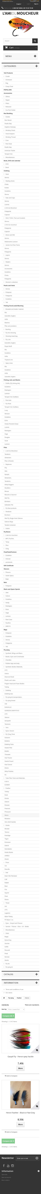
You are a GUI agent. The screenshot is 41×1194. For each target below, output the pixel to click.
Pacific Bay (8, 123)
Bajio (7, 579)
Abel (6, 592)
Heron (6, 815)
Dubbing (8, 690)
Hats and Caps (10, 198)
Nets (5, 582)
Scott (6, 441)
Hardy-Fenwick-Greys (11, 424)
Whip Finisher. (9, 771)
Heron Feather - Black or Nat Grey (20, 1112)
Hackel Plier (8, 748)
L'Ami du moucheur (11, 225)
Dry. (6, 468)
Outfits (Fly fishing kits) (12, 383)
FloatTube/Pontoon (10, 552)
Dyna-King (8, 940)
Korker (7, 187)
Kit (5, 775)
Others (7, 96)
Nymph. (7, 474)
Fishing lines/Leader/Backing (13, 306)
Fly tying (7, 650)
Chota (6, 184)
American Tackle (10, 150)
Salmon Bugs (9, 522)
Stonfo (7, 960)
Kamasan (8, 842)
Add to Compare (11, 1076)
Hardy (7, 602)
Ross (7, 609)
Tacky (7, 542)
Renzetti (7, 950)
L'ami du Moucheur (11, 451)
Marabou (7, 818)
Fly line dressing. (10, 333)
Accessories (8, 93)
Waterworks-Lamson (11, 241)
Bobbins (7, 741)
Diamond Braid (9, 677)
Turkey (7, 791)
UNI (6, 704)
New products (6, 1177)
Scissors (7, 737)
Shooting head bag (11, 336)
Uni (6, 866)
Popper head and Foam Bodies (14, 683)
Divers (7, 768)
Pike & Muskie (9, 461)
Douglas (7, 437)
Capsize (7, 214)
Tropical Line (9, 360)
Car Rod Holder (10, 110)
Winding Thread (10, 137)
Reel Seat (8, 144)
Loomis (7, 204)
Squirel (7, 893)
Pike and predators (11, 326)
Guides (7, 117)
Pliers (7, 103)
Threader (7, 754)
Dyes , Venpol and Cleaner (13, 923)
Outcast (7, 559)
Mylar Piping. (9, 916)
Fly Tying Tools (10, 734)
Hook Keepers (10, 134)
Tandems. (8, 481)
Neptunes (8, 464)
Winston (7, 414)
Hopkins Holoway (10, 127)
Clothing (7, 171)
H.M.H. (7, 781)
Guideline (8, 191)
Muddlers (7, 488)
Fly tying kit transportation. (13, 697)
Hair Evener (8, 764)
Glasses (6, 569)
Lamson (7, 393)
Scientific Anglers (10, 376)
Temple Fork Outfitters (12, 397)
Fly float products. (11, 508)
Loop (6, 410)
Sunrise (7, 943)
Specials (4, 1174)
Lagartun (7, 913)
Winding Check (10, 130)
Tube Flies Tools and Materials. (15, 778)
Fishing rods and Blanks (12, 380)
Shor (7, 545)
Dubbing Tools (9, 744)
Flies (5, 447)
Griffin (6, 947)
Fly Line (7, 339)
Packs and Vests (9, 285)
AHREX (7, 856)
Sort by (4, 1009)
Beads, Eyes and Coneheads (14, 656)
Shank (7, 859)
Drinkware (8, 80)
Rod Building (8, 113)
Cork (7, 140)
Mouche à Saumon (11, 495)
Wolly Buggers (9, 484)
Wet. (6, 471)
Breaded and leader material (14, 309)
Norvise (7, 957)
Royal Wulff (8, 346)
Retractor (8, 107)
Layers (7, 255)
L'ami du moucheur (11, 535)
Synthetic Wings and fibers (13, 653)
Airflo (6, 319)
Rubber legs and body (12, 663)
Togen (6, 839)
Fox (6, 889)
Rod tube (8, 400)
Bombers (7, 501)
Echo (6, 420)
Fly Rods (8, 403)
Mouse (7, 491)
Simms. (7, 221)
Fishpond (8, 292)
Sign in (36, 4)
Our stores (8, 993)
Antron (7, 673)
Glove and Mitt (10, 235)
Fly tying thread (10, 700)
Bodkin (7, 751)
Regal (6, 936)
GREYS (7, 626)
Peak (6, 953)
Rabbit (7, 883)
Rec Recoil (8, 120)
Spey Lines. (9, 363)
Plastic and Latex (10, 680)
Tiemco (7, 832)
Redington (8, 390)
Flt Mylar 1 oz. (9, 920)
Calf (6, 879)
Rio (6, 312)
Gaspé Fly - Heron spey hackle (20, 1056)
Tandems (7, 454)
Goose (7, 798)
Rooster (7, 805)
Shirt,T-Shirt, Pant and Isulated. (15, 218)
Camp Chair (9, 86)
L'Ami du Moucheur (11, 208)
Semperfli (8, 721)
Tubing (7, 687)
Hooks (7, 825)
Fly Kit (7, 963)
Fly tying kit (9, 967)
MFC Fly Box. (9, 538)
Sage (6, 434)
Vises (7, 933)
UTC (6, 670)
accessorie (8, 562)
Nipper (7, 100)
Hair (6, 872)
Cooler (7, 76)
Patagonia (8, 211)
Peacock (7, 808)
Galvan (7, 596)
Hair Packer (8, 758)
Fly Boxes (7, 532)
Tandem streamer (10, 525)
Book (7, 167)
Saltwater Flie (9, 505)
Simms (7, 177)
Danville (7, 869)
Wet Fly (7, 498)
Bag (6, 83)
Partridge (7, 835)
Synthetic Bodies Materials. (14, 667)
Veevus (7, 717)
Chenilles (8, 660)
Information (11, 982)
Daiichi (7, 845)
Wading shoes (10, 181)
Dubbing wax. (9, 694)
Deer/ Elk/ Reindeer (11, 876)
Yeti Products (8, 73)
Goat (6, 896)
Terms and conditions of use (14, 989)
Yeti (6, 302)
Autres (7, 528)
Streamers (8, 457)
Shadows (8, 511)
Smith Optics (9, 575)
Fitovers (8, 572)
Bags (5, 629)
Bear (6, 886)
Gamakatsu (8, 849)
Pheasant (8, 812)
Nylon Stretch (9, 731)
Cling (7, 548)
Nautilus (8, 623)
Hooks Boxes (9, 852)
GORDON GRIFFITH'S (12, 710)
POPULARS (8, 90)
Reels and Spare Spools (12, 589)
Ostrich (7, 802)
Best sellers (6, 1180)
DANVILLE (8, 707)
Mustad (7, 829)
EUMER (7, 785)
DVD (7, 164)
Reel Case (8, 619)
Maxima (7, 322)
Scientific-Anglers (10, 316)
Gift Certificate (9, 565)
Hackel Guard (9, 761)
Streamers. (8, 478)
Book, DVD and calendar (12, 161)
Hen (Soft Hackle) (10, 822)
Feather (7, 788)
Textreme (7, 724)
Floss (7, 862)
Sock (7, 174)
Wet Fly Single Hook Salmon (14, 518)
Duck (6, 795)
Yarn (6, 727)
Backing (8, 329)
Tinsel (7, 903)
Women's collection (11, 282)
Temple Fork (8, 154)
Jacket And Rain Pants (12, 245)
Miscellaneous (10, 157)
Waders (7, 262)
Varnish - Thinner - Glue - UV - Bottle (17, 926)
